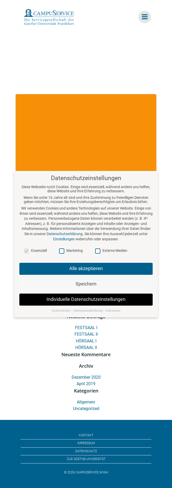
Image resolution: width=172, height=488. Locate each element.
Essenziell (35, 255)
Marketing (71, 255)
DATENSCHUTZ (86, 451)
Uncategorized (86, 408)
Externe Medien (111, 255)
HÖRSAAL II (86, 347)
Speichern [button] (86, 288)
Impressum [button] (113, 315)
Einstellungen (64, 244)
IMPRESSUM (86, 443)
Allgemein (86, 402)
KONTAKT (86, 435)
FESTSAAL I (86, 327)
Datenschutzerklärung (65, 239)
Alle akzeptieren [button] (86, 273)
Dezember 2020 (86, 377)
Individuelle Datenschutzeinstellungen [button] (86, 304)
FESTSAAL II (86, 334)
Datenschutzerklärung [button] (88, 315)
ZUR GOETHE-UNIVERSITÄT (86, 459)
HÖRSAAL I (86, 340)
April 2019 (86, 383)
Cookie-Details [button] (61, 315)
